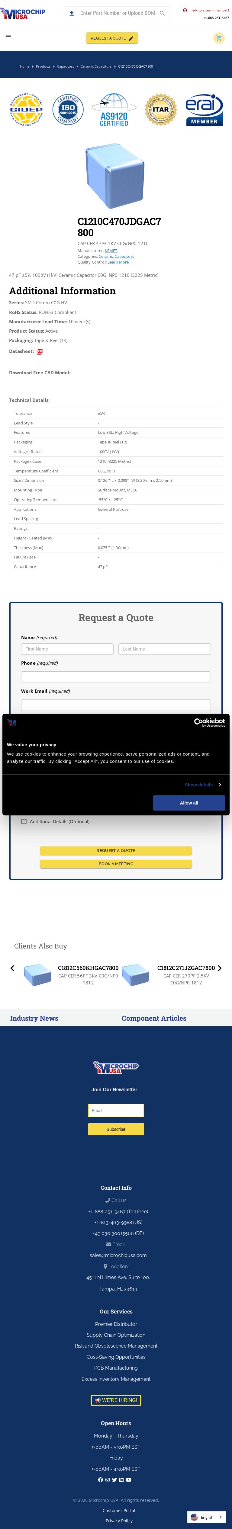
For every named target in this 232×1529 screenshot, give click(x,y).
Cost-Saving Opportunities (116, 1357)
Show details (199, 784)
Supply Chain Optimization (116, 1335)
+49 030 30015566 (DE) (118, 1233)
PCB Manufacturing (116, 1368)
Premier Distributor (116, 1324)
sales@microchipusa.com (118, 1255)
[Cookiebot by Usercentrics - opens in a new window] (198, 722)
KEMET (111, 250)
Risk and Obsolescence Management (116, 1346)
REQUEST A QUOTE (112, 37)
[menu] (8, 37)
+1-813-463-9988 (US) (118, 1222)
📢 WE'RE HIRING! (116, 1400)
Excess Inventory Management (116, 1379)
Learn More (118, 262)
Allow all (189, 802)
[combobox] (206, 1517)
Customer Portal (119, 1510)
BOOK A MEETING (116, 864)
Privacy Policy (119, 1521)
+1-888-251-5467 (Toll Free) (118, 1211)
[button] (71, 13)
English (202, 1517)
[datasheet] (40, 352)
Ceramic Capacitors (116, 256)
